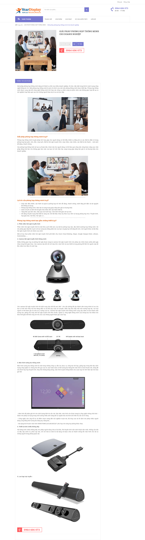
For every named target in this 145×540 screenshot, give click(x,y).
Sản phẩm (58, 19)
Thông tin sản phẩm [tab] (24, 81)
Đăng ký (119, 2)
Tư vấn (77, 44)
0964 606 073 (74, 50)
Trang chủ (48, 19)
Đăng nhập (127, 2)
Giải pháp (68, 19)
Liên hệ (93, 19)
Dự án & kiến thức (81, 19)
